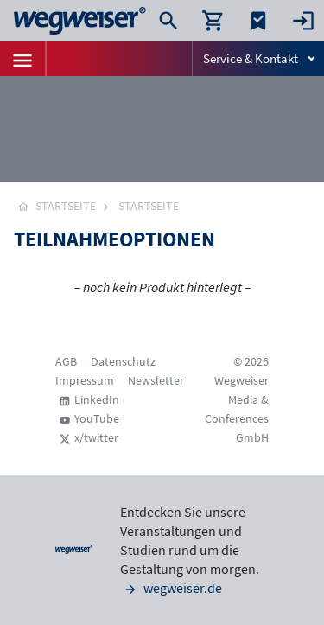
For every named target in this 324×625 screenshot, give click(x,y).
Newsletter (156, 380)
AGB (66, 361)
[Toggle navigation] (22, 58)
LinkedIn (96, 399)
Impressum (84, 380)
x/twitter (96, 437)
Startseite (148, 206)
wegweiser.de (171, 587)
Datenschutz (123, 361)
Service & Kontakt (250, 58)
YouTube (96, 418)
